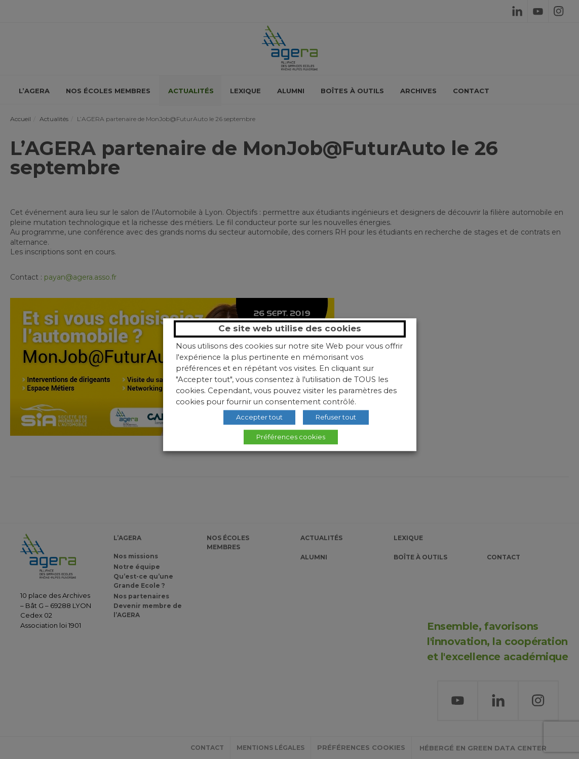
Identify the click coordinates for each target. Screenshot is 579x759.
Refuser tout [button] (336, 417)
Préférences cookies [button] (290, 437)
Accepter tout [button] (259, 417)
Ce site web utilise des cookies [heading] (289, 328)
